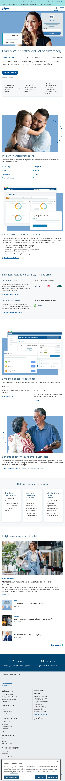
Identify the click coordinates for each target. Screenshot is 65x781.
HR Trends (5, 751)
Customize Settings (11, 777)
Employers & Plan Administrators (11, 696)
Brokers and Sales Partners (11, 469)
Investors (4, 741)
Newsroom (5, 753)
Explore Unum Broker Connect (12, 312)
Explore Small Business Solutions (32, 469)
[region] (31, 769)
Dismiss (58, 2)
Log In (56, 10)
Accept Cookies (52, 777)
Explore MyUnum (7, 396)
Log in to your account (40, 714)
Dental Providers (6, 701)
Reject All (40, 777)
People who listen (33, 58)
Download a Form (7, 726)
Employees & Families (8, 694)
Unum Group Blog (7, 756)
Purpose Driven (57, 58)
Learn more (37, 400)
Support (4, 731)
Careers (4, 709)
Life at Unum (5, 714)
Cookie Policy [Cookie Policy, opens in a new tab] (14, 773)
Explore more (56, 645)
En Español (5, 724)
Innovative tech (8, 58)
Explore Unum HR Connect (10, 294)
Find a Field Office (7, 743)
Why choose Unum (10, 73)
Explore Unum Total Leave (10, 258)
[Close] (58, 761)
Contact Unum (6, 721)
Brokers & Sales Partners (9, 699)
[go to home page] (5, 9)
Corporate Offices (7, 711)
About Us (4, 739)
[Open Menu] (62, 8)
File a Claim (5, 728)
